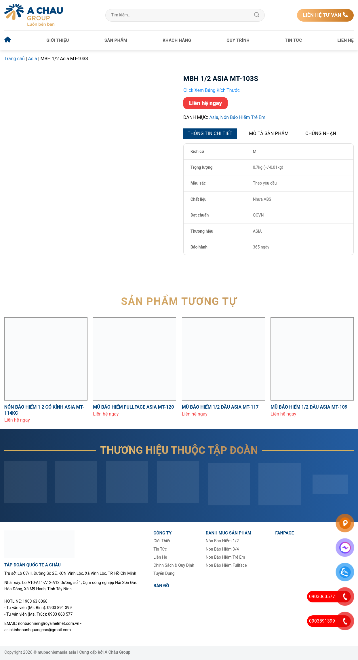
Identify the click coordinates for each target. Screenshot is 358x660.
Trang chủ (14, 58)
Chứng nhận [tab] (320, 133)
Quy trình (238, 40)
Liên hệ (346, 40)
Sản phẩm (115, 40)
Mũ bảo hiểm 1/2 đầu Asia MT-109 (309, 407)
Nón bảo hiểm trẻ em (242, 117)
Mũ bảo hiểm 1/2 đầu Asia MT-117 (220, 407)
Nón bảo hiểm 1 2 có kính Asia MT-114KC (44, 410)
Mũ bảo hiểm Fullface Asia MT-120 (133, 407)
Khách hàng (177, 40)
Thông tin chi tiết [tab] (210, 133)
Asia (32, 58)
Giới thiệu (57, 40)
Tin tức (293, 40)
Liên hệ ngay (205, 103)
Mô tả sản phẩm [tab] (269, 133)
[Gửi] (257, 15)
